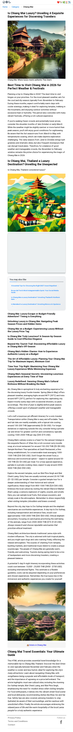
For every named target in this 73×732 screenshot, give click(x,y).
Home (5, 7)
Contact (11, 725)
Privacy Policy (14, 718)
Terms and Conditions (18, 721)
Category (15, 7)
